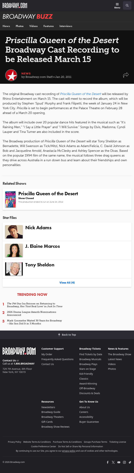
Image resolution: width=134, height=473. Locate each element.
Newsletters (48, 407)
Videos (33, 26)
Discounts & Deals (89, 393)
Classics (83, 378)
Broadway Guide (50, 412)
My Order (46, 354)
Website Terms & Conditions (37, 441)
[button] (126, 77)
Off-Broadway (87, 388)
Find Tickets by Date (90, 354)
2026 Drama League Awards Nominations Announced (31, 314)
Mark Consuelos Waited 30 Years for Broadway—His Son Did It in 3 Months (34, 322)
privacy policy (68, 450)
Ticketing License (117, 441)
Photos (20, 26)
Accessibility (86, 416)
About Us (84, 407)
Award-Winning (88, 383)
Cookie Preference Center (43, 446)
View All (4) (67, 282)
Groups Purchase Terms (95, 441)
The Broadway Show (119, 354)
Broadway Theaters (52, 416)
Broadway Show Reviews (55, 426)
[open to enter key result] (127, 5)
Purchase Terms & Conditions (67, 441)
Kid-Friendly (86, 373)
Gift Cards (47, 421)
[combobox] (125, 5)
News (6, 26)
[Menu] (117, 6)
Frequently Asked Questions (57, 359)
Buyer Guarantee (89, 421)
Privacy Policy (14, 441)
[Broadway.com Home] (15, 5)
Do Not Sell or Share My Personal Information (80, 446)
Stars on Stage (87, 368)
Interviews (65, 26)
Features (48, 26)
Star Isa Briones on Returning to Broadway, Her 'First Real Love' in (34, 305)
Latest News (115, 359)
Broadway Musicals (90, 359)
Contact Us (9, 360)
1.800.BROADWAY (24, 363)
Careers (83, 412)
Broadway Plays (88, 364)
